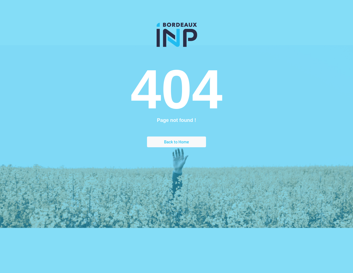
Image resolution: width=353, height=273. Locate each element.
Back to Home (176, 141)
